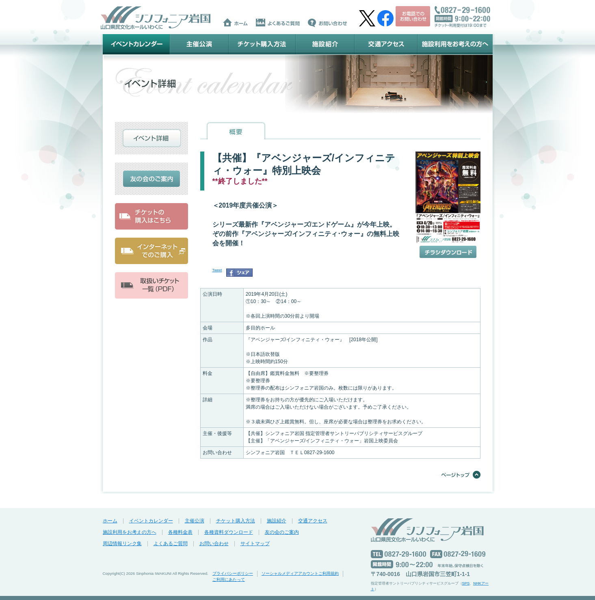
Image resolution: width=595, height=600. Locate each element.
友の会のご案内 (282, 532)
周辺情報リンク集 (122, 543)
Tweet (217, 270)
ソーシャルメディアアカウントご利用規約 (300, 573)
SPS (466, 583)
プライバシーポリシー (232, 573)
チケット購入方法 (262, 44)
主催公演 (199, 44)
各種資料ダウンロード (228, 532)
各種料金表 (180, 532)
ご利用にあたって (228, 579)
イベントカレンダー (136, 44)
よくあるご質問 (171, 543)
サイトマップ (255, 543)
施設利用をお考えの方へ (455, 44)
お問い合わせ (214, 543)
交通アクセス (386, 44)
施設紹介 (325, 44)
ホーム (110, 521)
